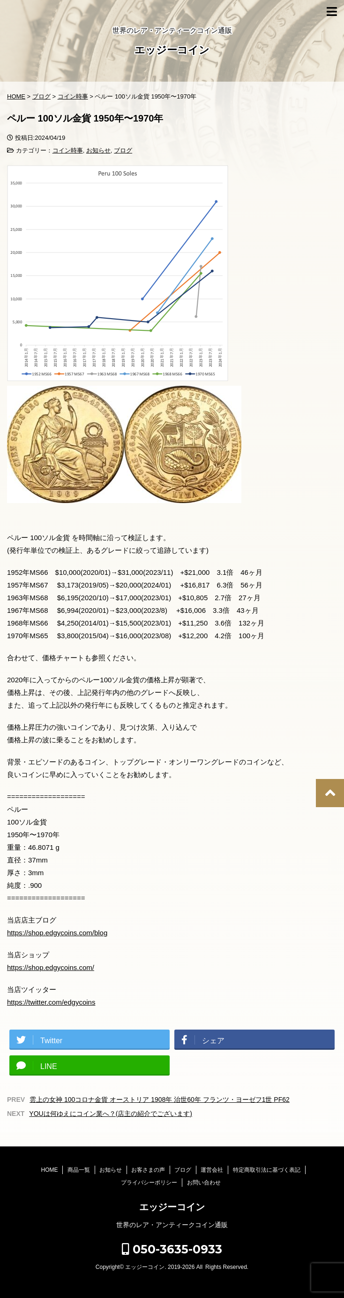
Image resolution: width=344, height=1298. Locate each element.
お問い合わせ (204, 1182)
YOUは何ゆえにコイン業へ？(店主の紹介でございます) (110, 1113)
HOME (49, 1170)
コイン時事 (67, 150)
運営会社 (212, 1170)
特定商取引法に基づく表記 (266, 1170)
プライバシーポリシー (149, 1182)
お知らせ (98, 150)
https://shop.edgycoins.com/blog (57, 933)
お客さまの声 (148, 1170)
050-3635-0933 (172, 1249)
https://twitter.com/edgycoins (51, 1002)
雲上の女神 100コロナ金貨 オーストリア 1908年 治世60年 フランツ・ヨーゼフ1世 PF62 (160, 1099)
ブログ (123, 150)
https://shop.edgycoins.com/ (50, 967)
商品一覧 (78, 1170)
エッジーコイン (172, 51)
